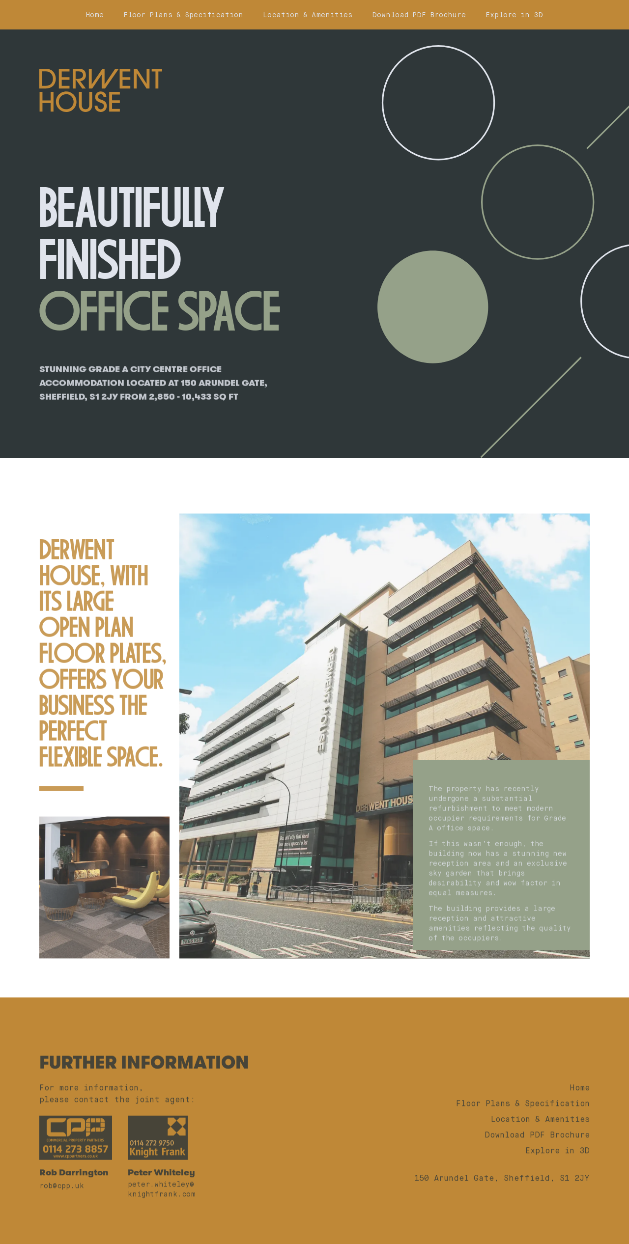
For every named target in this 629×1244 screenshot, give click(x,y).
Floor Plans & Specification (183, 14)
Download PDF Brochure (419, 14)
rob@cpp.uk (61, 1208)
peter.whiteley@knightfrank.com (162, 1211)
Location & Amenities (307, 14)
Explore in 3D (514, 14)
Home (95, 14)
